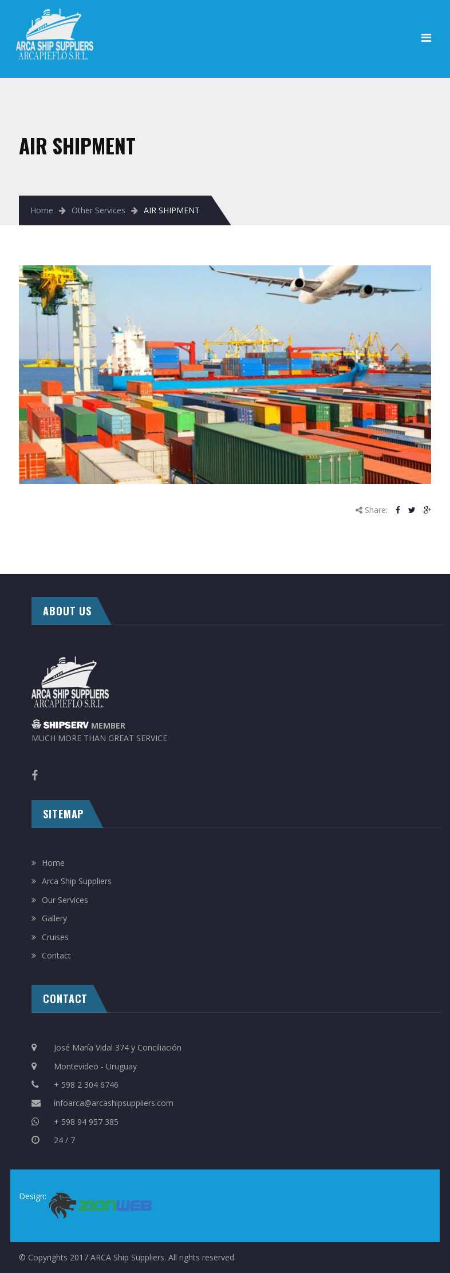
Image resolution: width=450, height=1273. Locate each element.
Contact (56, 955)
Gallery (54, 918)
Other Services (98, 210)
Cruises (55, 937)
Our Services (65, 899)
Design (32, 1196)
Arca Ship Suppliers (77, 881)
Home (41, 210)
